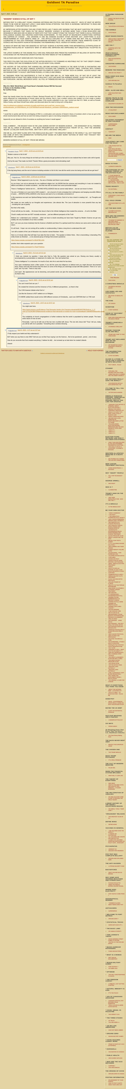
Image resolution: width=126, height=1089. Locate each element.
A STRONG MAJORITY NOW (116, 866)
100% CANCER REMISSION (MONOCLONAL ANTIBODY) (116, 520)
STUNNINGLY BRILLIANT (115, 326)
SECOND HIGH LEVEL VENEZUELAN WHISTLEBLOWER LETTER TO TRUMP (116, 420)
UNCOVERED (112, 66)
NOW (110, 138)
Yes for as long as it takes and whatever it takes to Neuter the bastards (115, 245)
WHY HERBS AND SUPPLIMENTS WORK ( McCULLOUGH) (114, 677)
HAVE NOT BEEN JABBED (116, 1030)
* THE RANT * (112, 514)
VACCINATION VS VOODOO (116, 1052)
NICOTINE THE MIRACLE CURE (115, 639)
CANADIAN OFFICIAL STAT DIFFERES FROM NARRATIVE (115, 1002)
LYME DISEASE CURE (115, 611)
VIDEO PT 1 (112, 430)
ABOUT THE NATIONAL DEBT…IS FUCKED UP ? (115, 690)
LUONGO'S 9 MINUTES (115, 166)
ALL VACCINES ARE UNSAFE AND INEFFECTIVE (116, 837)
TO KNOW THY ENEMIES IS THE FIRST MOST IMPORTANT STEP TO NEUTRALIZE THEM (116, 222)
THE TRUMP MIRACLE (115, 752)
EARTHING (112, 572)
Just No (112, 272)
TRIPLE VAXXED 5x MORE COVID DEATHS (115, 1005)
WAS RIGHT (112, 483)
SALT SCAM (112, 648)
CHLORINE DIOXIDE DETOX (116, 555)
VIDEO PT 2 (112, 431)
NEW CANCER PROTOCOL (116, 634)
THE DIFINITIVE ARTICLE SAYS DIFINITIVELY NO (115, 384)
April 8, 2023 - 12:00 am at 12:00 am (33, 177)
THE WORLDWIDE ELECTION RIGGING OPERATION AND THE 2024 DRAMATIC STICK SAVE (116, 426)
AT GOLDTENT (113, 110)
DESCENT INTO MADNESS (116, 850)
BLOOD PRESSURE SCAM (116, 536)
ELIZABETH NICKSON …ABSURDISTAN (115, 211)
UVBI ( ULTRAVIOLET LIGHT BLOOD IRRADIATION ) (116, 673)
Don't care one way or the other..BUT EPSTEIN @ (115, 255)
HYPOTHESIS (112, 32)
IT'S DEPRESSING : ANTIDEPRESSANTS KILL (115, 595)
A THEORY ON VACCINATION (112, 834)
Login (59, 9)
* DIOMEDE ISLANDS (114, 903)
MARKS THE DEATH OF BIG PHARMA (116, 19)
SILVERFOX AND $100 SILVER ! (114, 287)
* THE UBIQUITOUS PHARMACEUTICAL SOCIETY (116, 517)
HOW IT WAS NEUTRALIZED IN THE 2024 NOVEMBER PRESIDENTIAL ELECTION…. (116, 444)
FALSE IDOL (112, 767)
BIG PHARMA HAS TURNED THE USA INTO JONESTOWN (116, 459)
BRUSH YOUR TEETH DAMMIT (114, 541)
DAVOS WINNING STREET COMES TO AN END (115, 939)
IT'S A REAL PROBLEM (115, 760)
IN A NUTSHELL (113, 189)
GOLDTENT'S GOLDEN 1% (116, 103)
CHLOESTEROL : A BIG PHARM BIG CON (114, 553)
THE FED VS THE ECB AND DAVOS (116, 942)
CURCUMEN (112, 557)
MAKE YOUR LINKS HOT (115, 1084)
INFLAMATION (112, 592)
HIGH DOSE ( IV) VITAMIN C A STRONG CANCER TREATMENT (116, 590)
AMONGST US (113, 849)
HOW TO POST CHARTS (115, 1083)
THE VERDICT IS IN (114, 1014)
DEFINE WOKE (113, 824)
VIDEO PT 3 (112, 433)
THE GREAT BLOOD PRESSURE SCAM (114, 661)
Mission (111, 86)
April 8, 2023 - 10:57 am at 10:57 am (43, 303)
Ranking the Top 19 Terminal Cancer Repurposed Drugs (116, 645)
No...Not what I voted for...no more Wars (114, 269)
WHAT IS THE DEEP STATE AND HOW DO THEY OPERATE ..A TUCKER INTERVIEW (116, 787)
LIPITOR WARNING (114, 609)
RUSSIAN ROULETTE (115, 883)
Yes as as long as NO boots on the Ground (114, 249)
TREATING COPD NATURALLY (113, 667)
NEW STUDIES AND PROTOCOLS (114, 636)
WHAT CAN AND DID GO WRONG (115, 873)
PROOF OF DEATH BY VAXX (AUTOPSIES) (116, 1044)
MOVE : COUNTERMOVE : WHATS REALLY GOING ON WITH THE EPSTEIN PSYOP (116, 703)
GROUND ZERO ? (113, 918)
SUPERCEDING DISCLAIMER (112, 124)
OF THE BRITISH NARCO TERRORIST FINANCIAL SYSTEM (115, 346)
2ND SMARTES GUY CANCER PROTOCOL (114, 523)
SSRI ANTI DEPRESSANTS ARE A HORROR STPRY (115, 653)
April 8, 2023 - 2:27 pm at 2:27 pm (29, 330)
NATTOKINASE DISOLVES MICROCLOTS (115, 627)
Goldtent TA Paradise (63, 2)
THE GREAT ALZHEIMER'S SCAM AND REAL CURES (115, 658)
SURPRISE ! (112, 1066)
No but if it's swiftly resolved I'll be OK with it (114, 258)
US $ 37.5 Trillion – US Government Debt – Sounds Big (115, 694)
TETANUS (111, 655)
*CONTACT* (112, 132)
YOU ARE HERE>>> (114, 1022)
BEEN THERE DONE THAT (116, 904)
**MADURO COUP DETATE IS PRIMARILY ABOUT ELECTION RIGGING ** (116, 406)
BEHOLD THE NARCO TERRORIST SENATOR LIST (116, 409)
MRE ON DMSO (113, 619)
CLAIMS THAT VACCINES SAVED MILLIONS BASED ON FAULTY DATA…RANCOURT (116, 841)
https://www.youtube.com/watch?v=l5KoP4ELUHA (27, 240)
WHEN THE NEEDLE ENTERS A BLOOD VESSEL (115, 885)
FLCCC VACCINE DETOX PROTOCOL (115, 579)
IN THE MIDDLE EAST (115, 506)
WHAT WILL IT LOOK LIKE (116, 775)
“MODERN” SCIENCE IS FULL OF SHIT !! (19, 19)
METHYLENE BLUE (114, 613)
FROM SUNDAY (113, 726)
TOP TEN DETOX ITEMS (115, 665)
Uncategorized (26, 144)
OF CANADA (112, 303)
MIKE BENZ (112, 783)
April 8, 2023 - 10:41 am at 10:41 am (41, 280)
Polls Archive (112, 280)
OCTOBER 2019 (113, 968)
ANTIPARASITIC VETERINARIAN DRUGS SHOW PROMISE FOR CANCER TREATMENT (115, 532)
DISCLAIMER (112, 116)
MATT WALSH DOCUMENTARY (112, 958)
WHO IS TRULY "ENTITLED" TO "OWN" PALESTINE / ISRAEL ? (116, 40)
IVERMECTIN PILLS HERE (116, 602)
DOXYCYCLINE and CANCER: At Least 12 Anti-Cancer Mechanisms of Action (116, 570)
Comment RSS (7, 146)
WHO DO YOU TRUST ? (115, 72)
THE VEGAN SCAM (114, 663)
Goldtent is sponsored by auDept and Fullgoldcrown (52, 353)
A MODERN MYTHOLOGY (116, 720)
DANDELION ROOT (114, 559)
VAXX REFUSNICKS (114, 1067)
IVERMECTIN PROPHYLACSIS (113, 604)
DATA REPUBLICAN (114, 80)
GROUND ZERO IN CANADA (116, 1073)
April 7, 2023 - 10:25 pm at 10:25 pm (31, 151)
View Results (114, 277)
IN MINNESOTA (113, 233)
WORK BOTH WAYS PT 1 (115, 925)
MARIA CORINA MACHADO (116, 416)
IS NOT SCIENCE (113, 309)
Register (69, 9)
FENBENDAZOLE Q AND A (116, 574)
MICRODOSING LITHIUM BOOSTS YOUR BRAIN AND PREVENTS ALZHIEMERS (116, 616)
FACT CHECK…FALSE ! (115, 364)
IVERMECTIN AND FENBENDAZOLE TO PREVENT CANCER (114, 599)
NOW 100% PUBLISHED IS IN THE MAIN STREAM (116, 318)
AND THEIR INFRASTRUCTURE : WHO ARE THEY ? (115, 499)
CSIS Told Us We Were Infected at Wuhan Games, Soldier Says (115, 150)
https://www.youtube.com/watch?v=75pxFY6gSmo (27, 247)
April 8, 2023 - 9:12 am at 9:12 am (34, 253)
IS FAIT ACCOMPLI (114, 355)
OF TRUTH (111, 1020)
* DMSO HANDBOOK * (115, 513)
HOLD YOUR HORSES (95, 350)
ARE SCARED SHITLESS (115, 1058)
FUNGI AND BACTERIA (115, 951)
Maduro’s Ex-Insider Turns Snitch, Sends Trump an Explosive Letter (115, 413)
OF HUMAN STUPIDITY (115, 931)
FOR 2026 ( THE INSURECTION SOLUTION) (115, 371)
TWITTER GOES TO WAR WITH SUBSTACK (16, 350)
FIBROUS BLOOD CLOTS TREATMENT (115, 576)
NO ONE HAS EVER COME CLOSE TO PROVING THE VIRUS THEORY (115, 798)
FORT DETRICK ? (113, 966)
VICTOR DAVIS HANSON (115, 392)
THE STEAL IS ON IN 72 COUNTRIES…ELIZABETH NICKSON (115, 448)
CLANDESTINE (113, 490)
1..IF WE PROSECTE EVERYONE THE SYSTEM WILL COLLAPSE (115, 177)
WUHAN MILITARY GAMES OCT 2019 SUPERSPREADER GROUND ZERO (116, 155)
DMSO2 (111, 566)
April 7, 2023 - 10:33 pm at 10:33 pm (28, 167)
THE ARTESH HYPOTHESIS (116, 26)
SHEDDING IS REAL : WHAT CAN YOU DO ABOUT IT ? (116, 650)
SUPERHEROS (113, 911)
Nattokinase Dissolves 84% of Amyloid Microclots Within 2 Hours (116, 631)
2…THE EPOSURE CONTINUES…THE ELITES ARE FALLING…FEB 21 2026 (116, 181)
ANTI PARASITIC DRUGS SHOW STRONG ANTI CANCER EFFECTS (115, 527)
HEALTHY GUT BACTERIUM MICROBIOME (116, 585)
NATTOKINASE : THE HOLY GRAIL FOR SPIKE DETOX (116, 624)
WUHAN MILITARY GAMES (116, 1036)
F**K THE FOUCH (113, 993)
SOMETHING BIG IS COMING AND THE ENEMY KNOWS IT (116, 374)
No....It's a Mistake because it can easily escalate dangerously (116, 266)
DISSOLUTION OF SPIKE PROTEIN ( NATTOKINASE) (115, 561)
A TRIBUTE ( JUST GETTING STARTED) (116, 984)
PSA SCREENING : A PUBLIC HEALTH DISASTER (116, 642)
